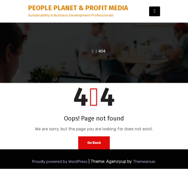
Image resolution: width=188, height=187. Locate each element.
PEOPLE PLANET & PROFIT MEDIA (78, 8)
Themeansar (144, 161)
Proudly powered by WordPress (60, 161)
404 (101, 51)
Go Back (94, 143)
